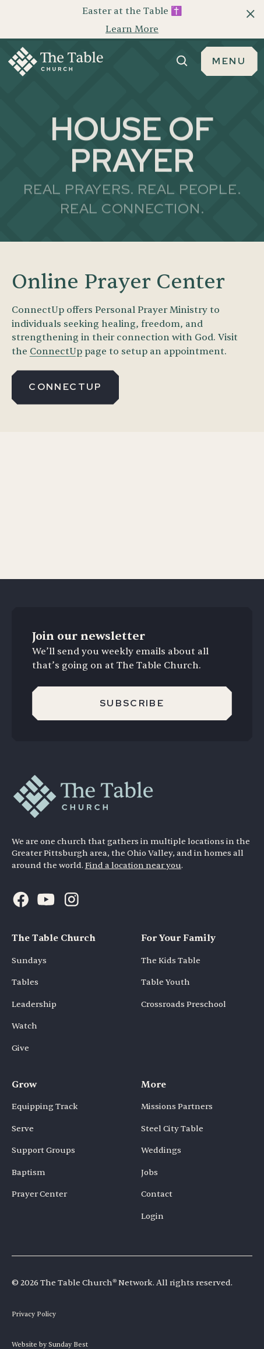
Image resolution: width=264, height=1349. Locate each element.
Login (152, 1196)
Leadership (34, 984)
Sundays (29, 941)
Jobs (149, 1153)
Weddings (161, 1130)
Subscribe (132, 683)
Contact (157, 1174)
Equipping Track (45, 1087)
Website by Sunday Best (50, 1324)
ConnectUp (56, 331)
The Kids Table (170, 941)
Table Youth (165, 962)
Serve (23, 1109)
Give (20, 1028)
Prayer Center (39, 1174)
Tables (25, 962)
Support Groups (43, 1130)
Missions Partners (177, 1087)
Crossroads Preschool (183, 984)
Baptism (28, 1153)
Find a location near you (133, 845)
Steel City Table (172, 1109)
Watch (24, 1006)
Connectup (65, 367)
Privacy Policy (34, 1294)
